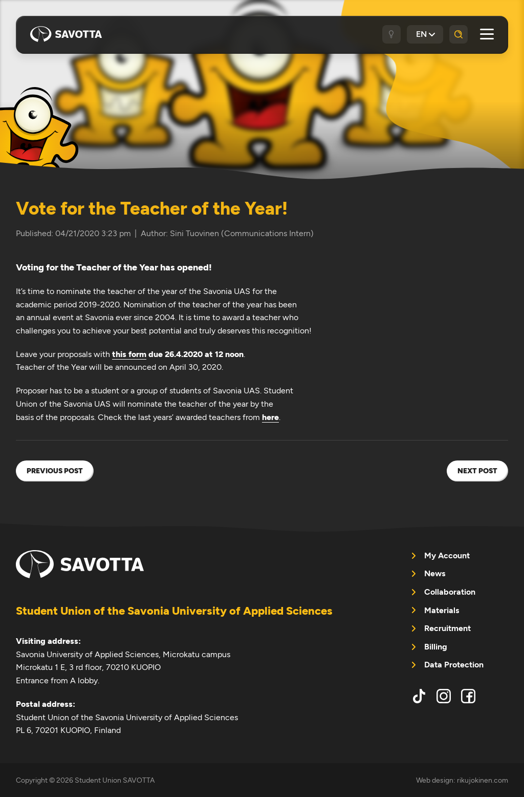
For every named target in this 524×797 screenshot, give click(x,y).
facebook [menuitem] (468, 696)
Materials (441, 610)
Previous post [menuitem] (55, 471)
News (434, 573)
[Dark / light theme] (391, 34)
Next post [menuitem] (477, 471)
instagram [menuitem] (443, 696)
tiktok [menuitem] (419, 696)
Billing (435, 647)
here (270, 417)
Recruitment (447, 628)
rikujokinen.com (482, 780)
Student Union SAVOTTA (66, 34)
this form (129, 354)
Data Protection (454, 664)
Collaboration (449, 592)
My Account (447, 555)
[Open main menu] (487, 34)
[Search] (458, 34)
